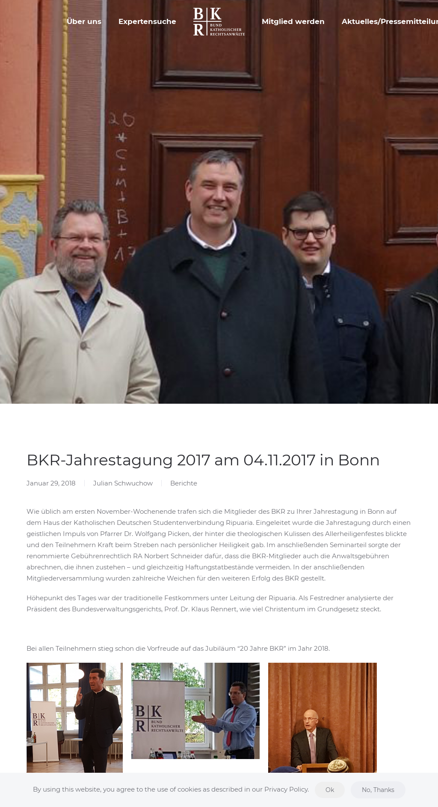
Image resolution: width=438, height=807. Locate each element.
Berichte (183, 483)
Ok (330, 790)
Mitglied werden (293, 21)
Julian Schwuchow (123, 483)
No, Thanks (378, 790)
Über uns (84, 21)
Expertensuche (147, 21)
